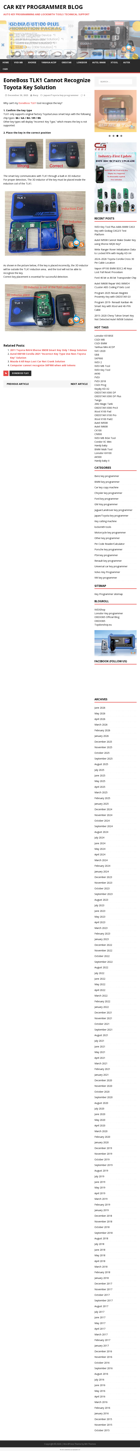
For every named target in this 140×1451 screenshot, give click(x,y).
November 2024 (103, 815)
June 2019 (99, 1182)
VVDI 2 (98, 362)
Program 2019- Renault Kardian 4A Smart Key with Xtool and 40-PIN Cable (113, 306)
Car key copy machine (106, 487)
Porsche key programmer (108, 549)
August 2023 (101, 899)
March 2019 (100, 1198)
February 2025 (102, 798)
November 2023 (103, 882)
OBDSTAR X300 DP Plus (107, 396)
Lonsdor (82, 62)
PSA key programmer (106, 555)
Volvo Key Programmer (107, 572)
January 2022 (101, 1007)
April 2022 (99, 990)
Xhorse (32, 62)
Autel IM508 (101, 422)
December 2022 (103, 944)
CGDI (5, 69)
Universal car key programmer (110, 566)
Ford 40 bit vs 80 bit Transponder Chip (115, 277)
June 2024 (99, 843)
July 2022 (99, 973)
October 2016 (102, 1362)
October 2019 (102, 1159)
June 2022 (99, 978)
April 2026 (99, 719)
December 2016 (103, 1351)
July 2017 (99, 1311)
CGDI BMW (100, 343)
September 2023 (103, 894)
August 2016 (101, 1373)
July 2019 (99, 1176)
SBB (96, 354)
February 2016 (102, 1407)
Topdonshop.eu (103, 624)
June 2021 (99, 1046)
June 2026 (99, 707)
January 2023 (101, 939)
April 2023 (99, 922)
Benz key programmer (106, 476)
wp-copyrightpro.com (75, 1449)
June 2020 (99, 1114)
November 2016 (103, 1357)
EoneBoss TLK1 (27, 103)
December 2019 (103, 1148)
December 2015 (103, 1419)
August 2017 (101, 1306)
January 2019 (101, 1210)
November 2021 (103, 1018)
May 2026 (99, 713)
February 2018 (102, 1272)
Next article (79, 383)
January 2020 (101, 1142)
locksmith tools (102, 527)
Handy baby (100, 445)
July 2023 (99, 905)
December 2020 (103, 1080)
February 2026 (102, 730)
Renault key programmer (108, 560)
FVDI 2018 (100, 381)
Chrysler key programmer (108, 493)
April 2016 (99, 1396)
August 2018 (101, 1238)
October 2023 (102, 888)
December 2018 (103, 1215)
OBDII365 (99, 621)
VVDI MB (18, 62)
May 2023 (99, 916)
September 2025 (103, 758)
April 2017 (99, 1328)
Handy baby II (101, 460)
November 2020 (103, 1085)
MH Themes (90, 1444)
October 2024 (102, 820)
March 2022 (100, 995)
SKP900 (98, 358)
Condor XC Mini (102, 441)
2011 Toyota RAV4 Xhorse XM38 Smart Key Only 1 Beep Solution (48, 350)
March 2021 (100, 1063)
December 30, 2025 (18, 95)
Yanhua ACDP (48, 62)
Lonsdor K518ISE (103, 335)
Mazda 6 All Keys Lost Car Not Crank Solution (37, 361)
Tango (98, 400)
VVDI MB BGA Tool (105, 438)
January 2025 (101, 803)
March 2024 (100, 860)
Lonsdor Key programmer (108, 613)
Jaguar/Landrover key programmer (113, 510)
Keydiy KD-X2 (101, 388)
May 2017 (99, 1323)
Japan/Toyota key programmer (61, 95)
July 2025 (99, 769)
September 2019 (103, 1165)
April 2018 (99, 1261)
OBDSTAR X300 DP (105, 392)
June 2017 (99, 1317)
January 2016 (101, 1413)
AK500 (98, 457)
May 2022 (99, 984)
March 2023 (100, 928)
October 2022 (102, 956)
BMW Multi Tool (103, 449)
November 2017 (103, 1289)
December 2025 (103, 741)
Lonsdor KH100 (103, 453)
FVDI (97, 377)
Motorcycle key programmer (110, 532)
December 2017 (103, 1283)
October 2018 (102, 1227)
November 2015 (103, 1424)
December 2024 (103, 809)
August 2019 (101, 1170)
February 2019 (102, 1204)
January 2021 (101, 1074)
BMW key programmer (107, 481)
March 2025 (100, 792)
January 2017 (101, 1345)
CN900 (98, 434)
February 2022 (102, 1001)
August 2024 (101, 832)
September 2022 (103, 961)
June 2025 (99, 775)
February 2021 (102, 1069)
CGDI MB (99, 339)
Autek (126, 62)
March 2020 (100, 1131)
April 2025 (99, 786)
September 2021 (103, 1029)
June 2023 (99, 910)
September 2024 (103, 826)
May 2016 (99, 1391)
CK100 (98, 430)
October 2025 (102, 752)
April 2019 (99, 1193)
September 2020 (103, 1097)
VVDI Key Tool (102, 369)
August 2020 (101, 1103)
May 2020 (99, 1119)
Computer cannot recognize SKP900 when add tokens (43, 365)
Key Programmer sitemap (108, 594)
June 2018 (99, 1249)
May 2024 (99, 848)
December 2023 (103, 877)
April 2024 (99, 854)
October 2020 (102, 1091)
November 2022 (103, 950)
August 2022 (101, 967)
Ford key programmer (106, 498)
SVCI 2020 (99, 351)
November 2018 (103, 1221)
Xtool (114, 62)
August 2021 (101, 1035)
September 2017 (103, 1300)
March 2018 (100, 1266)
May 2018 (99, 1255)
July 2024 (99, 837)
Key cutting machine (105, 521)
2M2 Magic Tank (103, 403)
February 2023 (102, 933)
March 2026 (100, 724)
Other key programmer (107, 538)
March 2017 (100, 1334)
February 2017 (102, 1340)
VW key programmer (105, 577)
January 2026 (101, 736)
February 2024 (102, 865)
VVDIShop (99, 609)
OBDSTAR (66, 62)
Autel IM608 (98, 62)
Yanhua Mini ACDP (104, 347)
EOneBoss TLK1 (20, 373)
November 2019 (103, 1153)
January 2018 (101, 1278)
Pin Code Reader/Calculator (109, 543)
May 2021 (99, 1052)
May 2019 (99, 1187)
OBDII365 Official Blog (106, 617)
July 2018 (99, 1244)
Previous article (18, 383)
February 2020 (102, 1136)
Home (6, 62)
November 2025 (103, 747)
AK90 (97, 373)
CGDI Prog (100, 385)
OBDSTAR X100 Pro (105, 415)
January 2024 (101, 871)
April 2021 (99, 1057)
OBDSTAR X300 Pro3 (106, 407)
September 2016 (103, 1368)
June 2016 (99, 1385)
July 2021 (99, 1040)
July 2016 (99, 1379)
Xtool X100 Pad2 (103, 419)
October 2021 (102, 1023)
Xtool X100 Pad (102, 411)
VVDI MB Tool (102, 366)
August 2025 (101, 764)
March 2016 (100, 1402)
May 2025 (99, 781)
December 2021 (103, 1012)
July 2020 (99, 1108)
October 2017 (102, 1294)
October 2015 (102, 1430)
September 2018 (103, 1232)
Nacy (35, 95)
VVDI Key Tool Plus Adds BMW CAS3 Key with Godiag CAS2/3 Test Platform (114, 230)
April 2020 (99, 1125)
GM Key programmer (106, 504)
